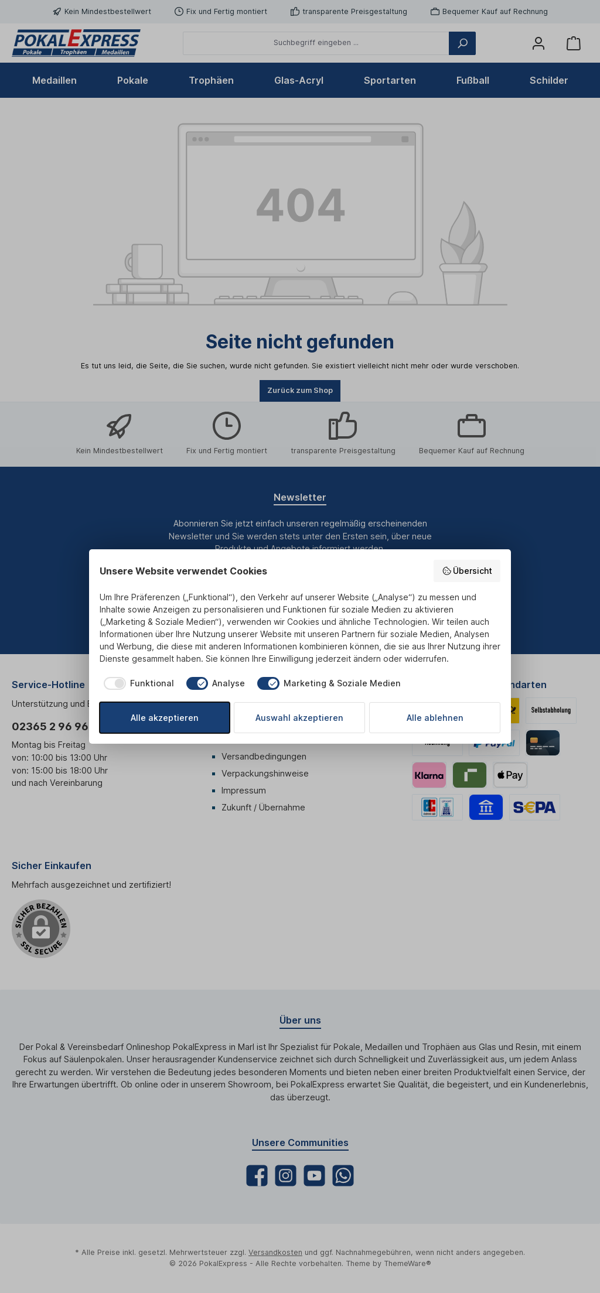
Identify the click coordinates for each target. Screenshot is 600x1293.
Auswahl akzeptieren (299, 718)
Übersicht (467, 571)
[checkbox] (137, 683)
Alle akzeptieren (165, 718)
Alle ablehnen (435, 718)
